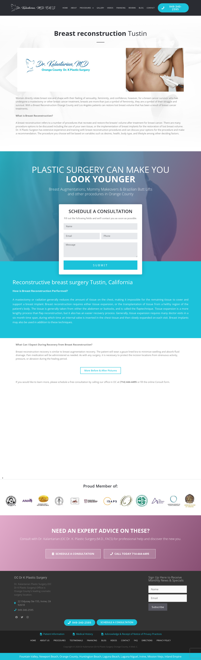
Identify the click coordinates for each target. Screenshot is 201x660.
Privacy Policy (175, 640)
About (74, 8)
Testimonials (71, 640)
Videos (110, 8)
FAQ (142, 640)
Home (65, 8)
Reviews (132, 8)
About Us (34, 640)
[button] (100, 476)
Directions (156, 640)
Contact (151, 8)
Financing (120, 8)
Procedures (87, 7)
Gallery (100, 8)
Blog (141, 8)
